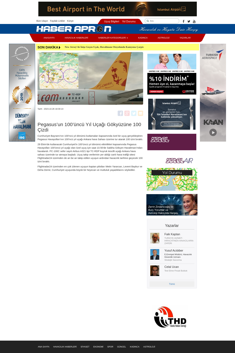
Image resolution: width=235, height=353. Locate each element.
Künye (70, 21)
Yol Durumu (129, 21)
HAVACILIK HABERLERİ (76, 38)
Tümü (172, 284)
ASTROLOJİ (163, 38)
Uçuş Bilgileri (111, 21)
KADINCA (143, 38)
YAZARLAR (185, 38)
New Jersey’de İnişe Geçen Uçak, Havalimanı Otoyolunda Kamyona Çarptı (104, 47)
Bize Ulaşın (42, 21)
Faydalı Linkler (57, 21)
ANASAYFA (49, 38)
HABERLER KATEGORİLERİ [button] (113, 38)
